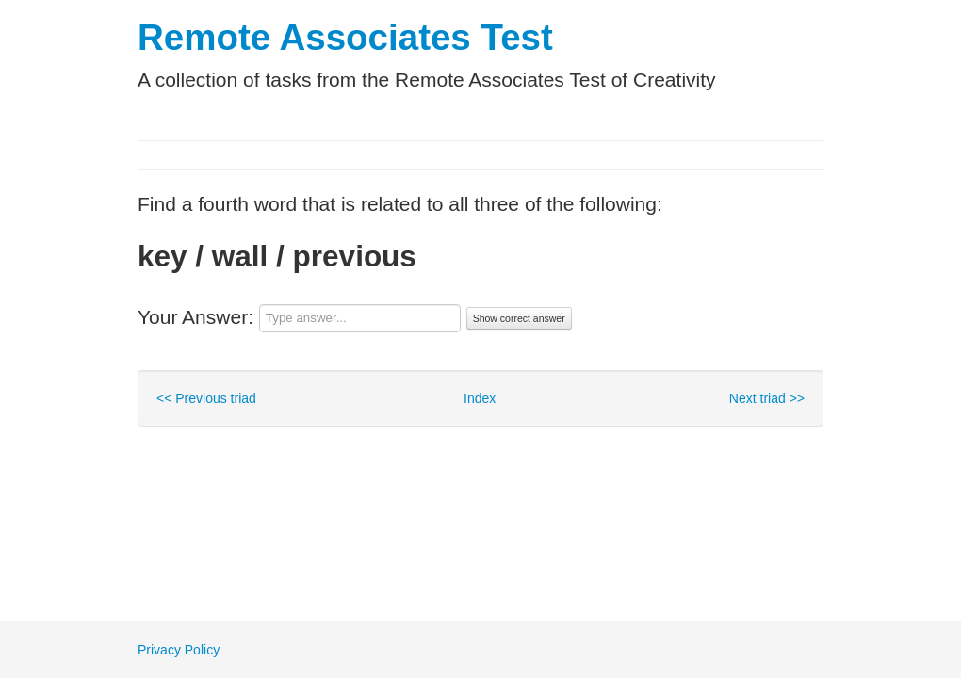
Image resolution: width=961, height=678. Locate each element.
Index (480, 398)
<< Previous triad (206, 398)
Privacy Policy (179, 649)
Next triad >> (767, 398)
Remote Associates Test (345, 37)
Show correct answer (519, 318)
